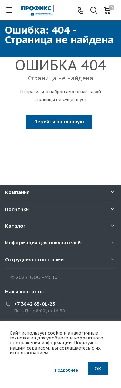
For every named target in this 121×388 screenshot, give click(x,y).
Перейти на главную (59, 121)
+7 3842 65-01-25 (34, 304)
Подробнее (66, 370)
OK (98, 368)
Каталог (15, 226)
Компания (17, 192)
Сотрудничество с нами (34, 259)
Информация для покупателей (43, 243)
